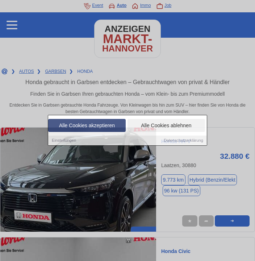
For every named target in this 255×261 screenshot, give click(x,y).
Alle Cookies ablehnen (166, 126)
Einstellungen (64, 140)
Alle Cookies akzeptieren (87, 126)
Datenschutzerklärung (183, 140)
